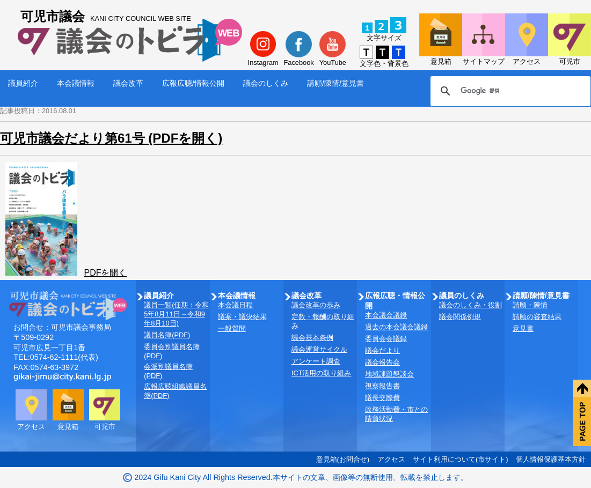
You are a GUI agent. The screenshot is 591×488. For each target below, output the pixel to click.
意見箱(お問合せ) (343, 459)
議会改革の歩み (315, 305)
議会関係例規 (460, 317)
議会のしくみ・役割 (470, 305)
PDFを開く (105, 272)
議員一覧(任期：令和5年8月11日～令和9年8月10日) (176, 314)
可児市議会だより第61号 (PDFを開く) (111, 138)
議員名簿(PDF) (167, 335)
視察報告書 (382, 386)
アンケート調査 (315, 361)
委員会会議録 (386, 339)
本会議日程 (235, 305)
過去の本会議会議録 (396, 327)
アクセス (391, 459)
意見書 (523, 328)
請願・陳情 (530, 305)
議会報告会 (382, 362)
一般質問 (232, 328)
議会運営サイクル (319, 349)
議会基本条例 (312, 338)
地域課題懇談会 (389, 374)
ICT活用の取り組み (321, 373)
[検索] (509, 91)
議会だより (382, 350)
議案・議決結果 (242, 317)
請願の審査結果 (537, 317)
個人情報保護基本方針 (551, 459)
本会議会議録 (386, 315)
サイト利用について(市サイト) (460, 459)
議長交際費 (382, 398)
